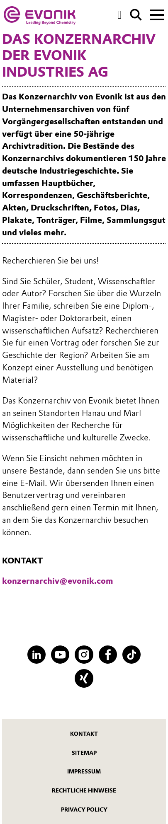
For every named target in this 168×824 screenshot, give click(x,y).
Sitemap (84, 752)
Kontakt (84, 733)
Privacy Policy (84, 809)
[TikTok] (131, 654)
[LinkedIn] (36, 654)
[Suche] (136, 15)
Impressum (84, 771)
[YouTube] (60, 654)
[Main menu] (157, 14)
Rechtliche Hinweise (84, 790)
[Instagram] (84, 654)
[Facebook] (108, 654)
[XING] (84, 678)
